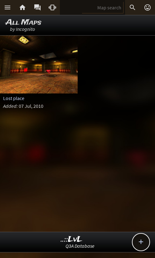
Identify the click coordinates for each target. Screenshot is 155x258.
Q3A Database (79, 246)
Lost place (13, 98)
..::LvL (71, 239)
